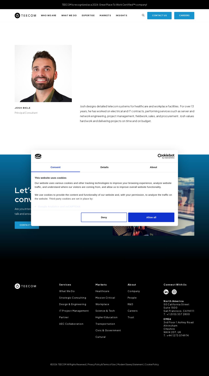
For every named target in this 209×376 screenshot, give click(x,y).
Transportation (105, 323)
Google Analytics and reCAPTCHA (59, 206)
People (132, 297)
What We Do (67, 291)
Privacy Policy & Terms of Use (102, 364)
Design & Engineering (72, 304)
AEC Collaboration (71, 323)
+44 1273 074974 (178, 335)
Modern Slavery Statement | (130, 364)
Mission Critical (105, 297)
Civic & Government (108, 330)
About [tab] (153, 167)
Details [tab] (104, 167)
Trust (131, 317)
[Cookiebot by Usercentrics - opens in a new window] (160, 156)
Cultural (101, 336)
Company (134, 291)
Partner (64, 317)
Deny (104, 217)
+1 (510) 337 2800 (178, 314)
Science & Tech (105, 310)
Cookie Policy (152, 364)
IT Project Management (74, 310)
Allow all (151, 217)
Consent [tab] (56, 167)
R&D (130, 304)
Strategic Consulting (72, 297)
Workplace (102, 304)
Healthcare (103, 291)
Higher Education (107, 317)
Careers (133, 310)
